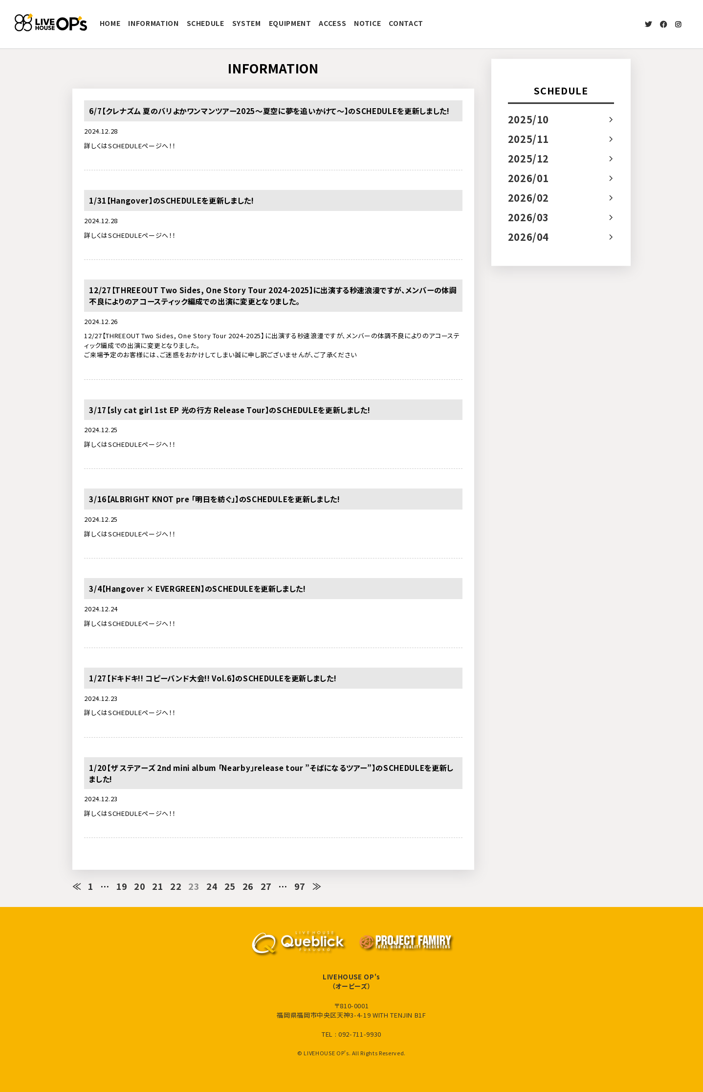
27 (266, 886)
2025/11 (528, 139)
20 (140, 886)
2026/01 (528, 178)
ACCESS (332, 23)
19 (122, 886)
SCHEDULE (205, 23)
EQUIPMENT (290, 23)
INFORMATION (153, 23)
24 (212, 886)
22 (176, 886)
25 (230, 886)
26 (248, 886)
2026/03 (528, 217)
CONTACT (406, 23)
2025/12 (528, 158)
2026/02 (528, 197)
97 (300, 886)
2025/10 (528, 119)
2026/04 (528, 237)
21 (158, 886)
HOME (110, 23)
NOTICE (367, 23)
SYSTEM (246, 23)
